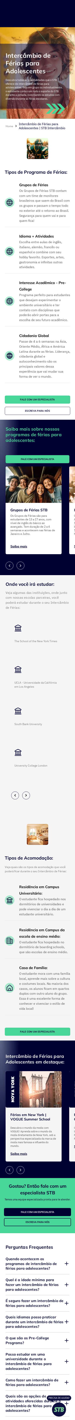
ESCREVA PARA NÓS (37, 410)
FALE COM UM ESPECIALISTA (37, 399)
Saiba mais (18, 546)
